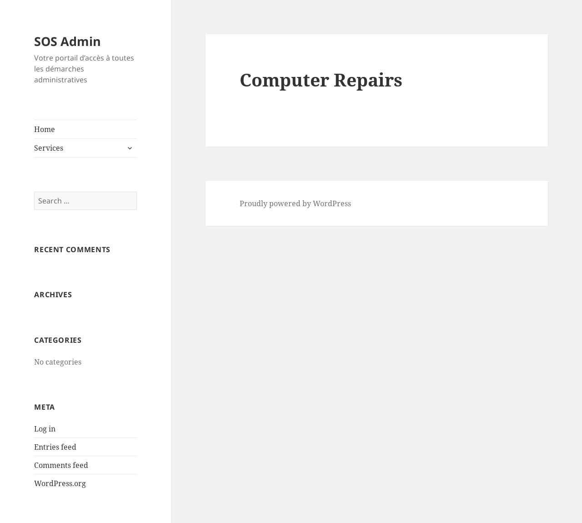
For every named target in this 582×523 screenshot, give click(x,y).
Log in (44, 429)
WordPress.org (60, 483)
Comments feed (61, 465)
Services (48, 148)
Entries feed (55, 447)
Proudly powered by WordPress (295, 203)
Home (44, 129)
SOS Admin (67, 41)
